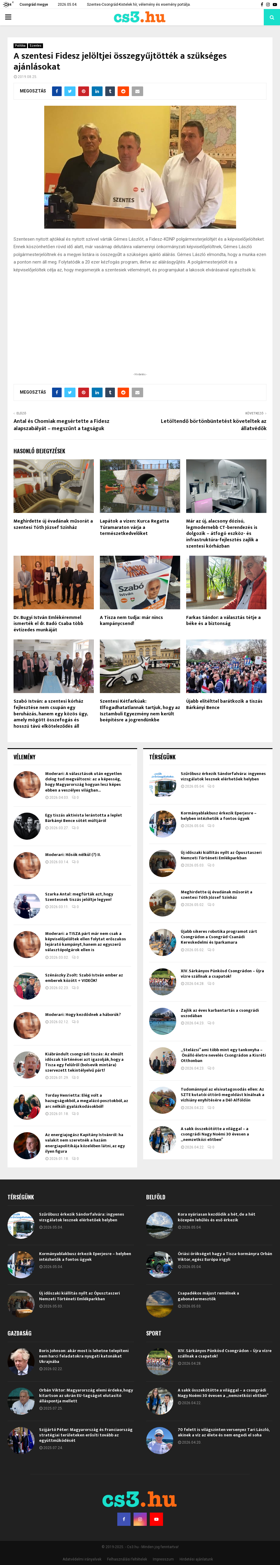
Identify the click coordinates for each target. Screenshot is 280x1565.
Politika (20, 45)
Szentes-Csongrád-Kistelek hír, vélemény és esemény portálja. (139, 4)
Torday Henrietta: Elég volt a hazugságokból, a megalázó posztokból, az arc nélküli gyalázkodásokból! (86, 1101)
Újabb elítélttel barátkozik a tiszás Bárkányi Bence (224, 704)
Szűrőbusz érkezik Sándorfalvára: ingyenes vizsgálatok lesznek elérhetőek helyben (223, 776)
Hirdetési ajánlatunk (196, 1559)
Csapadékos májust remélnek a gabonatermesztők (208, 1296)
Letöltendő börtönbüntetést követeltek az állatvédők (213, 425)
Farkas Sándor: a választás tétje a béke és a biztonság (223, 621)
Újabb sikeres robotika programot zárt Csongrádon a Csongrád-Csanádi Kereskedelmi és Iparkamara (219, 937)
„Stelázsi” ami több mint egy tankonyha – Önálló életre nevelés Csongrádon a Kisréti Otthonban (223, 1055)
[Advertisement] (140, 332)
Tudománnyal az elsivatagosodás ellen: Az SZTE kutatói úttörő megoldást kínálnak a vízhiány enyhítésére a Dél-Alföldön (222, 1095)
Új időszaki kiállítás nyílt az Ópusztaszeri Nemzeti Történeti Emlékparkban (221, 855)
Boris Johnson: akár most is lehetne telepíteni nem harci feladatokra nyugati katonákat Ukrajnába (84, 1356)
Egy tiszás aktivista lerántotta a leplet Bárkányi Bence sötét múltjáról (83, 818)
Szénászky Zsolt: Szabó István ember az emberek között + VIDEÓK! (84, 978)
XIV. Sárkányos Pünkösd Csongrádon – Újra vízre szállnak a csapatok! (222, 973)
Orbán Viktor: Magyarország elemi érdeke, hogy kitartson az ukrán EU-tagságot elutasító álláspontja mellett (86, 1395)
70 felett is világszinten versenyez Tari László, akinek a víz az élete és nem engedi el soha (223, 1432)
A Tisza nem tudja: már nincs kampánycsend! (131, 621)
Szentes (35, 45)
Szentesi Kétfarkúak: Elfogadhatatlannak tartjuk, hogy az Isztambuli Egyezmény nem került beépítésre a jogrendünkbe (140, 710)
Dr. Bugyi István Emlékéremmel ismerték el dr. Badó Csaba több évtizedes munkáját (48, 624)
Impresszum (163, 1559)
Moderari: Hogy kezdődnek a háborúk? (83, 1014)
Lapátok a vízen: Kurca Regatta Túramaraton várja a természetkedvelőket (134, 527)
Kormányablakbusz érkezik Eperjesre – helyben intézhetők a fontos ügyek (219, 816)
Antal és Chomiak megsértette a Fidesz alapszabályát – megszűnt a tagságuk (61, 425)
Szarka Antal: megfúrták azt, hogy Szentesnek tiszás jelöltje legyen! (79, 897)
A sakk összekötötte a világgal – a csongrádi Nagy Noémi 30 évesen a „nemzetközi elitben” (215, 1134)
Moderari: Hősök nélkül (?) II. (73, 854)
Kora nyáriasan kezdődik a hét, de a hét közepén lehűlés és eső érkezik (216, 1217)
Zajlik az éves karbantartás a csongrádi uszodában (220, 1013)
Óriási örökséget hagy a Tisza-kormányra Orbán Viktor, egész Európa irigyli (225, 1256)
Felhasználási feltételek (127, 1559)
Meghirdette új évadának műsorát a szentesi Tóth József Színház (53, 524)
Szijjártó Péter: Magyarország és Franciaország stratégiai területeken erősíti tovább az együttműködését (86, 1435)
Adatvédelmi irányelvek (82, 1559)
